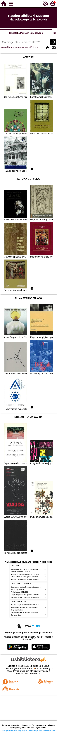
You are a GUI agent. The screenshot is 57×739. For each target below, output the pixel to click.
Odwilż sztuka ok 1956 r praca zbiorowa (24, 577)
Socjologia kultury (17, 610)
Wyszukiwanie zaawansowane (15, 47)
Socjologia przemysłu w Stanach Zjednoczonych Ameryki (30, 607)
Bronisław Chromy (17, 615)
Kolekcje (34, 47)
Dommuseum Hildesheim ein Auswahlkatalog (26, 597)
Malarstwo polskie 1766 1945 (21, 572)
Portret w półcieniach (18, 589)
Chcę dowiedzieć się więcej (14, 730)
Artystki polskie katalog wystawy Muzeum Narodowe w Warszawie (33, 579)
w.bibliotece (27, 668)
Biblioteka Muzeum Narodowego (26, 33)
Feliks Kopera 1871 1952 (19, 592)
